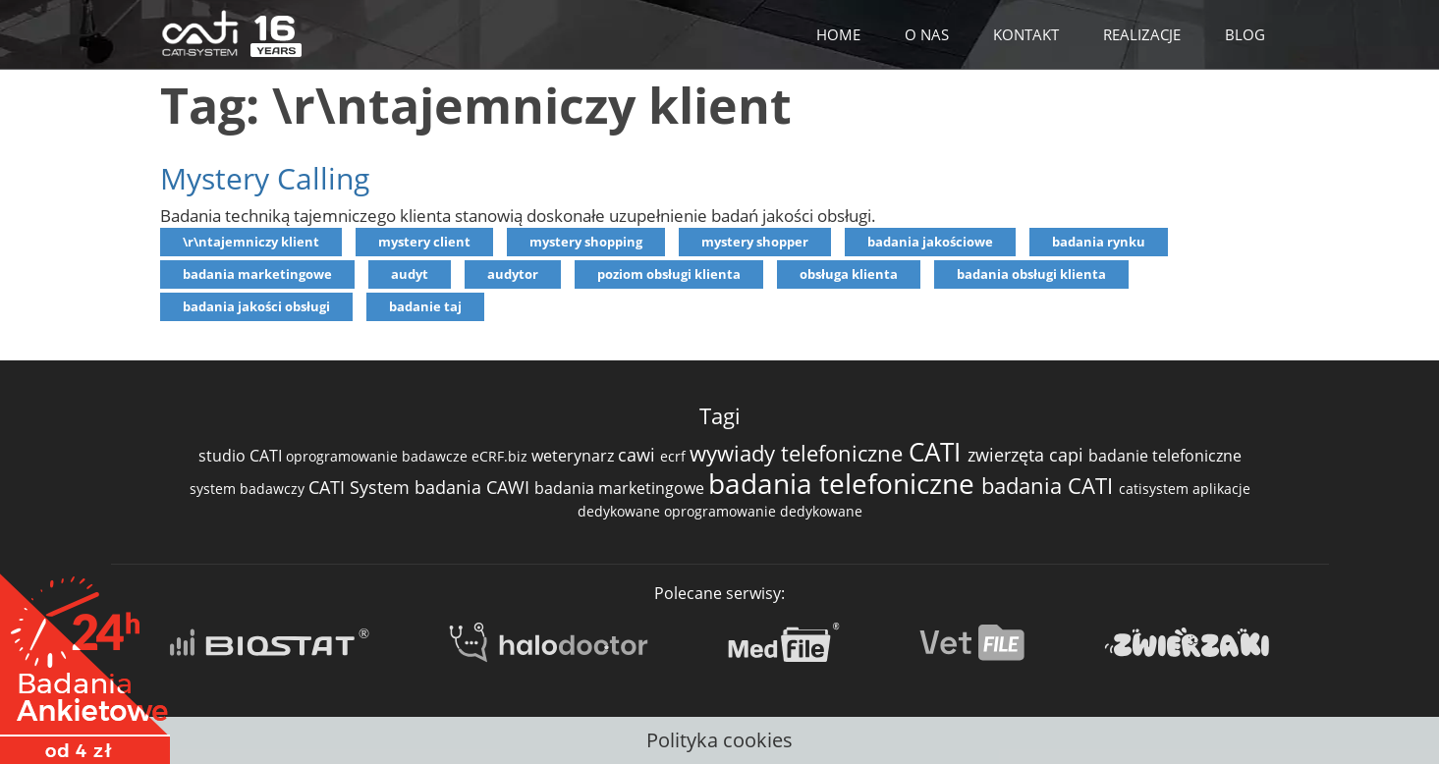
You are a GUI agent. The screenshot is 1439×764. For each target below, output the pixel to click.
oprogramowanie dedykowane (763, 511)
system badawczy (249, 488)
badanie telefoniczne (1165, 455)
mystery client (424, 241)
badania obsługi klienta (1031, 274)
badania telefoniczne (844, 483)
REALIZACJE (1142, 34)
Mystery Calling (264, 178)
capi (1068, 454)
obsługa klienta (849, 274)
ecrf (675, 456)
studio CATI (242, 455)
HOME (838, 34)
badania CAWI (474, 487)
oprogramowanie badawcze (378, 456)
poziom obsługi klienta (669, 274)
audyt (409, 274)
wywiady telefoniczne (799, 452)
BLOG (1245, 34)
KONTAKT (1026, 34)
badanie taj (425, 306)
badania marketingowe (257, 274)
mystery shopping (585, 241)
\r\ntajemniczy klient (251, 241)
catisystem (1155, 488)
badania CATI (1050, 485)
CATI (938, 451)
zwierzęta (1008, 454)
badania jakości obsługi (256, 306)
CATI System (361, 487)
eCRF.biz (501, 456)
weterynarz (574, 455)
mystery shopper (754, 241)
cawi (639, 454)
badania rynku (1098, 241)
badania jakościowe (930, 241)
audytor (512, 274)
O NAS (927, 34)
